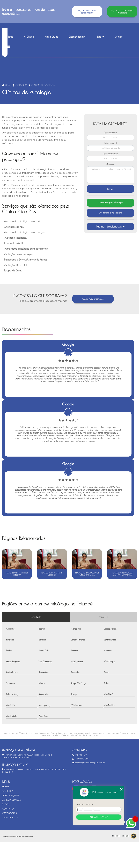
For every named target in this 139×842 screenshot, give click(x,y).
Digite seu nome (110, 132)
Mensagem (110, 164)
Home (10, 36)
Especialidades (76, 36)
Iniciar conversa (99, 817)
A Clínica (29, 36)
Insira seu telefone (84, 804)
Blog (99, 36)
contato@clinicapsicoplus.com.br (88, 762)
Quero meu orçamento (93, 299)
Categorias (21, 85)
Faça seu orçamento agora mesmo (87, 11)
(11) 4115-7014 (79, 754)
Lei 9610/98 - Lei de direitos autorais (85, 735)
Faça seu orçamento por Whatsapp (122, 11)
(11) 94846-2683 (81, 758)
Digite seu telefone (110, 153)
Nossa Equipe (51, 36)
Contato (118, 36)
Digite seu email (110, 143)
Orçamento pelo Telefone (110, 212)
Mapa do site (10, 817)
